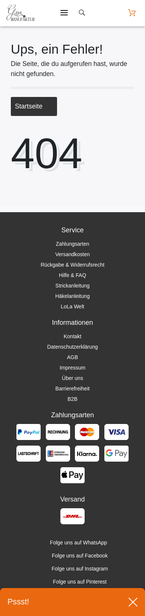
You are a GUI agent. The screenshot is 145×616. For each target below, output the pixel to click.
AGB (72, 357)
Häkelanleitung (72, 296)
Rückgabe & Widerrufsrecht (72, 265)
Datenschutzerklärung (72, 347)
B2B (72, 399)
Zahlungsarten (72, 244)
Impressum (72, 368)
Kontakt (72, 336)
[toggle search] (81, 12)
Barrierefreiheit (73, 389)
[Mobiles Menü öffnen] (64, 13)
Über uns (72, 378)
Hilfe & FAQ (72, 275)
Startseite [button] (34, 106)
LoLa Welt (72, 306)
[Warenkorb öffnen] (131, 13)
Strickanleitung (73, 286)
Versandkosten (72, 254)
